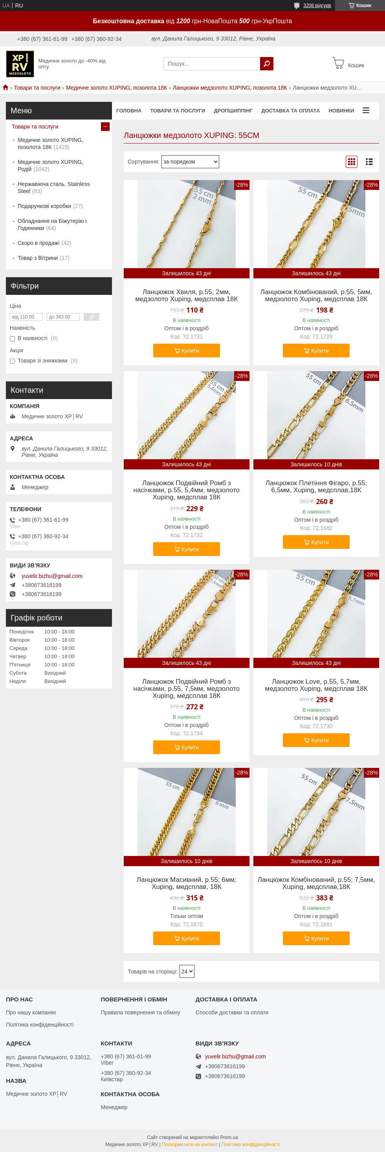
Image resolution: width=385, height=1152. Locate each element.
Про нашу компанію (31, 1012)
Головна (128, 111)
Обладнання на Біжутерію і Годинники (52, 224)
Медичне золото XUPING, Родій (50, 165)
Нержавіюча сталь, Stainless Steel (54, 187)
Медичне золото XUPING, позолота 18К (116, 88)
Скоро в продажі (38, 243)
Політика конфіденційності (39, 1024)
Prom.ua (229, 1137)
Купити (190, 351)
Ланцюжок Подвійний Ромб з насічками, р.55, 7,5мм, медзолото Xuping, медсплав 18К (187, 688)
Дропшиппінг (233, 111)
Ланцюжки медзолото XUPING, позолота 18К (230, 88)
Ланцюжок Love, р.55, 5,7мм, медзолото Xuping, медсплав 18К (316, 685)
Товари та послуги (37, 88)
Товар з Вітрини (38, 258)
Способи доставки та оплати (232, 1012)
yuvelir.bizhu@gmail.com (52, 576)
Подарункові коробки (44, 206)
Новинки (341, 111)
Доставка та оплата (290, 111)
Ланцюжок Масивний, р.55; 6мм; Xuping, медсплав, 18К (186, 883)
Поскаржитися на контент (190, 1144)
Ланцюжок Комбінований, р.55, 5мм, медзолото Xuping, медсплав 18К (316, 296)
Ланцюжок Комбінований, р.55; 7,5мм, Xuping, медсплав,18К (316, 883)
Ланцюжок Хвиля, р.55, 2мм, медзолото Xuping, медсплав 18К (186, 296)
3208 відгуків (317, 5)
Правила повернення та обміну (140, 1012)
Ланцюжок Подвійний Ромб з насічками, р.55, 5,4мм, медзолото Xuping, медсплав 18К (187, 490)
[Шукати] (266, 63)
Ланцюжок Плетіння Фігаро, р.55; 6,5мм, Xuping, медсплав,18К (316, 487)
